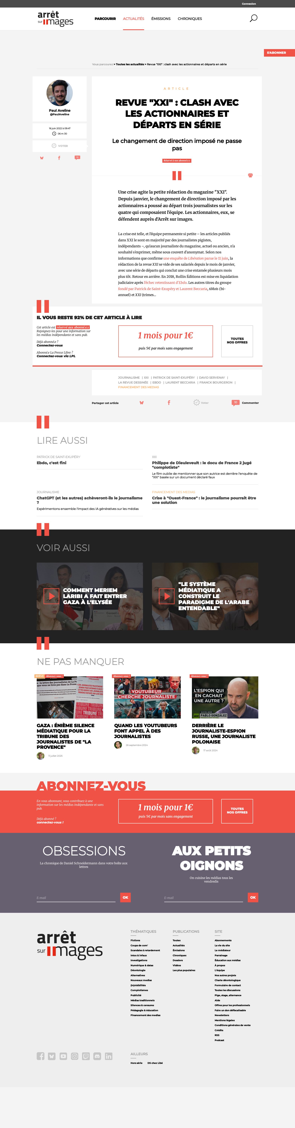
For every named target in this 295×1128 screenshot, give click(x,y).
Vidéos (177, 1006)
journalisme (129, 418)
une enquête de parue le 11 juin (195, 299)
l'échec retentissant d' (165, 323)
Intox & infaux (139, 996)
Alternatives (138, 1016)
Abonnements (223, 981)
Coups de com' (139, 986)
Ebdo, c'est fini (51, 503)
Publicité (136, 1036)
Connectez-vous (50, 386)
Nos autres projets (225, 1016)
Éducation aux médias (227, 1001)
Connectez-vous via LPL (56, 397)
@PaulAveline (59, 155)
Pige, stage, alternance (228, 1036)
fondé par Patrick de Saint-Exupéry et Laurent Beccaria (162, 329)
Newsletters (222, 1056)
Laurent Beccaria (180, 423)
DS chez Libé (155, 1103)
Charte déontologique (228, 1021)
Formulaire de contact (228, 1026)
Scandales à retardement (145, 991)
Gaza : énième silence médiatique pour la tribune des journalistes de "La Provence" (65, 777)
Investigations (139, 1001)
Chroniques (190, 19)
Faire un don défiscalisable (230, 1051)
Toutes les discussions (227, 1031)
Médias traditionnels (142, 1041)
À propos (220, 1006)
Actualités (133, 19)
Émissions (160, 19)
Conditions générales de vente (233, 1066)
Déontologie (138, 1011)
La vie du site (222, 986)
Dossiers (178, 1001)
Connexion (249, 3)
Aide (217, 1041)
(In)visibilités (138, 1026)
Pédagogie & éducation (144, 1051)
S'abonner (276, 53)
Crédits (219, 1071)
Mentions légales (225, 1061)
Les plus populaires (184, 1011)
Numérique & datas (142, 1006)
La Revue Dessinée (133, 423)
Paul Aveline (59, 151)
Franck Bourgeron (215, 423)
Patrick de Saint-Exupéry (174, 418)
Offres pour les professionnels (232, 1046)
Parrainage (221, 996)
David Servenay (212, 418)
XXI (146, 418)
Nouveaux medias (141, 1021)
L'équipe (220, 1011)
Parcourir (105, 19)
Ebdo (156, 423)
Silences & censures (142, 1046)
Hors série (136, 1103)
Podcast (219, 1081)
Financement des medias (138, 428)
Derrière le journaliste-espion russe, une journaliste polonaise (223, 774)
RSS (217, 1076)
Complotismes (139, 1031)
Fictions (135, 981)
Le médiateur (222, 991)
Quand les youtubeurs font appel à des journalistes (145, 772)
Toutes (176, 981)
